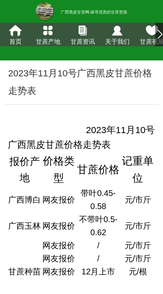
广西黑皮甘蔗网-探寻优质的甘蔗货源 (94, 12)
